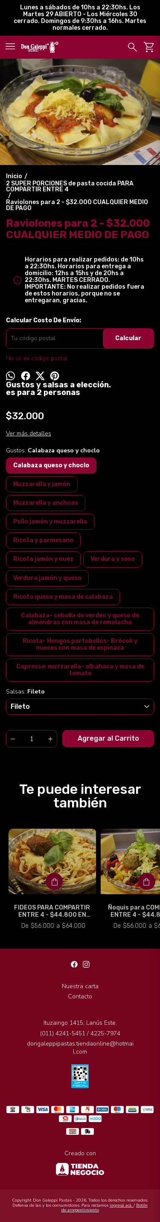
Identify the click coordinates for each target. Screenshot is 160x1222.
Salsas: (25, 691)
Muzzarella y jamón (41, 484)
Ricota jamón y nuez (43, 559)
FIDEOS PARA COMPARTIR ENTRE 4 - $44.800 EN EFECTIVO (52, 911)
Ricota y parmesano (43, 540)
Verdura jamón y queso (47, 578)
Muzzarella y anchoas (45, 502)
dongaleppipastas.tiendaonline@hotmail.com (80, 1048)
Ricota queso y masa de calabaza (63, 596)
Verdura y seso (112, 559)
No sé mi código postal (36, 358)
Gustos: (53, 450)
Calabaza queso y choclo (51, 465)
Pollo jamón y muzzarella (50, 521)
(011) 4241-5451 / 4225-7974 (80, 1033)
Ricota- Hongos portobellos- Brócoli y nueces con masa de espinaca (80, 644)
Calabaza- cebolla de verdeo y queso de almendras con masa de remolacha (80, 619)
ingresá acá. (122, 1205)
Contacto (80, 996)
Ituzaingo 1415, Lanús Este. (80, 1023)
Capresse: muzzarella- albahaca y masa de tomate (80, 670)
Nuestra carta (80, 986)
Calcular (128, 338)
